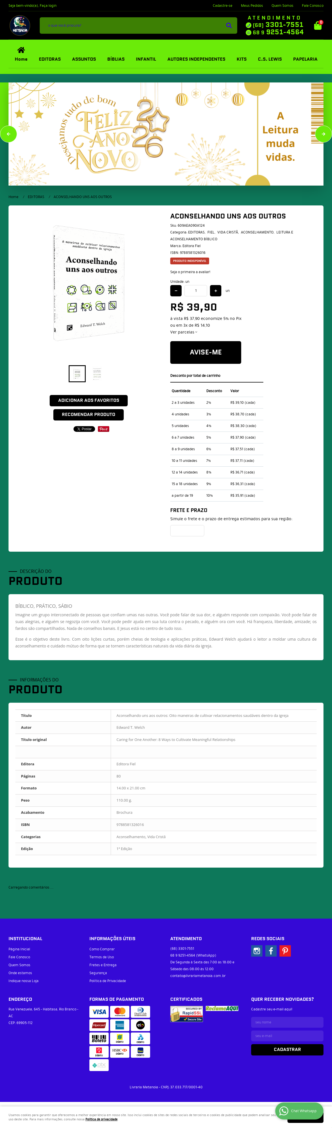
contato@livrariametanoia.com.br (198, 976)
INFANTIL (146, 59)
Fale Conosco (312, 6)
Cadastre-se (222, 6)
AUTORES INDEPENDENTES (196, 59)
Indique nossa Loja (24, 981)
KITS (242, 59)
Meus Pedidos (252, 6)
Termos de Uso (101, 957)
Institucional (25, 939)
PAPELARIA (305, 59)
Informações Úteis (112, 939)
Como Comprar (102, 949)
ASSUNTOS (84, 59)
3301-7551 (278, 24)
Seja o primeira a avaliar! (190, 272)
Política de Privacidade (107, 981)
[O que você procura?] (229, 25)
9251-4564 (278, 32)
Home (21, 59)
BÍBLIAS (116, 59)
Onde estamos (20, 973)
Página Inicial (19, 949)
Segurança (98, 973)
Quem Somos (282, 6)
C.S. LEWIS (270, 59)
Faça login (48, 6)
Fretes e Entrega (103, 965)
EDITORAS (50, 59)
